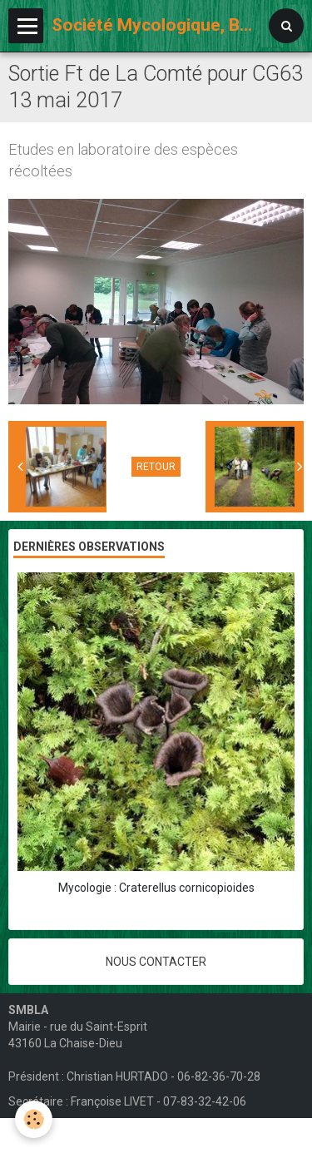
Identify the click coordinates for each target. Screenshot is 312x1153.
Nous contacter (156, 961)
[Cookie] (33, 1119)
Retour (156, 467)
